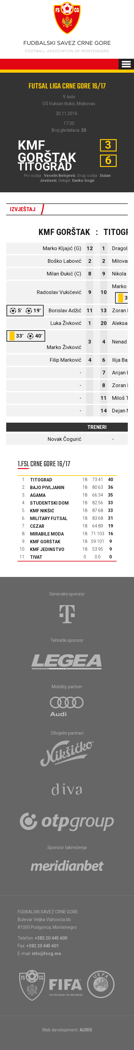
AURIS (86, 1029)
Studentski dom (49, 503)
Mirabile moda (47, 533)
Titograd (41, 479)
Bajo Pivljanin (47, 487)
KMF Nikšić (42, 510)
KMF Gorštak (45, 541)
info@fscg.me (46, 953)
